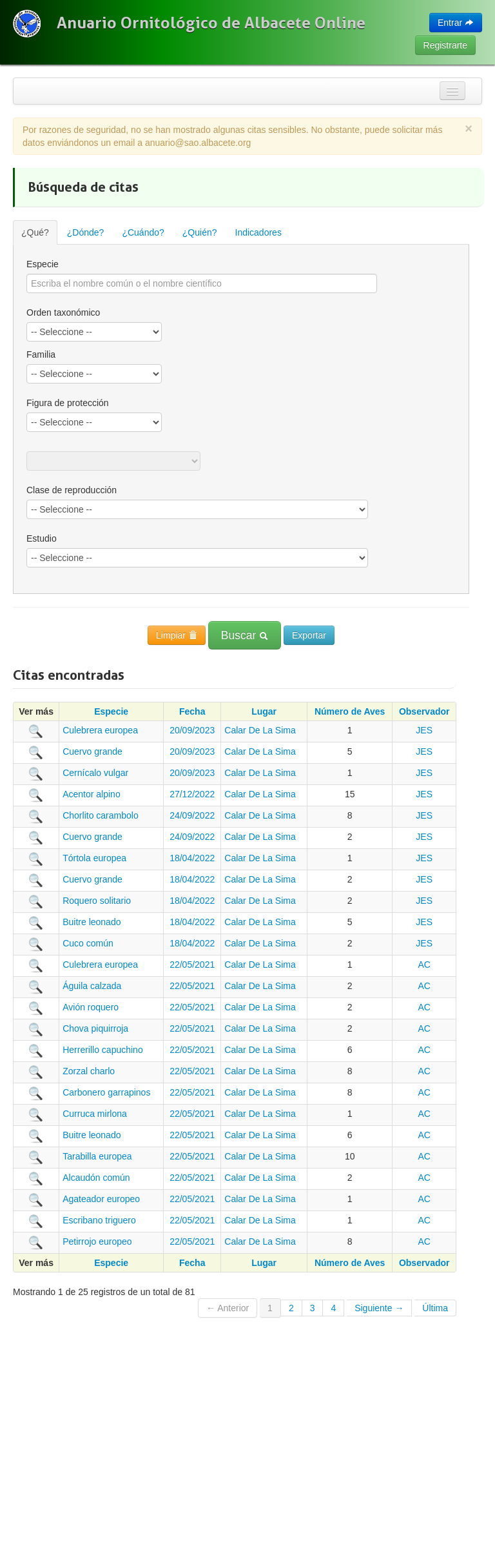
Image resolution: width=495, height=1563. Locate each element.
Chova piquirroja (95, 1028)
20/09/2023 (192, 730)
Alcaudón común (96, 1177)
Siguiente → (378, 1308)
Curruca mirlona (95, 1113)
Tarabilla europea (97, 1156)
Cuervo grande (92, 751)
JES (424, 730)
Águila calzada (92, 986)
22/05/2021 (192, 964)
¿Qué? (35, 232)
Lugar (264, 711)
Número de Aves (350, 711)
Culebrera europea (100, 730)
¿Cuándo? (143, 232)
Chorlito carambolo (101, 815)
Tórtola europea (94, 858)
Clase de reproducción (71, 490)
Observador (424, 711)
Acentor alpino (92, 794)
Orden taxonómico (63, 312)
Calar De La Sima (260, 730)
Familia (40, 354)
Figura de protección (67, 403)
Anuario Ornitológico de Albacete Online (211, 22)
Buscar (244, 635)
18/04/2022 (192, 858)
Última (435, 1308)
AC (424, 964)
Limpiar (176, 635)
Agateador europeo (101, 1199)
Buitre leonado (92, 922)
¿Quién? (199, 232)
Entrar (456, 22)
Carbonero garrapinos (106, 1092)
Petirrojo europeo (97, 1241)
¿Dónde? (85, 232)
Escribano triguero (99, 1220)
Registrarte (445, 45)
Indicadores (258, 232)
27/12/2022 (192, 794)
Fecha (192, 711)
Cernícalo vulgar (95, 773)
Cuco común (88, 943)
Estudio (41, 538)
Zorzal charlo (89, 1071)
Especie (42, 264)
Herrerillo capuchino (103, 1050)
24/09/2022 (192, 815)
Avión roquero (91, 1007)
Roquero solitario (97, 900)
